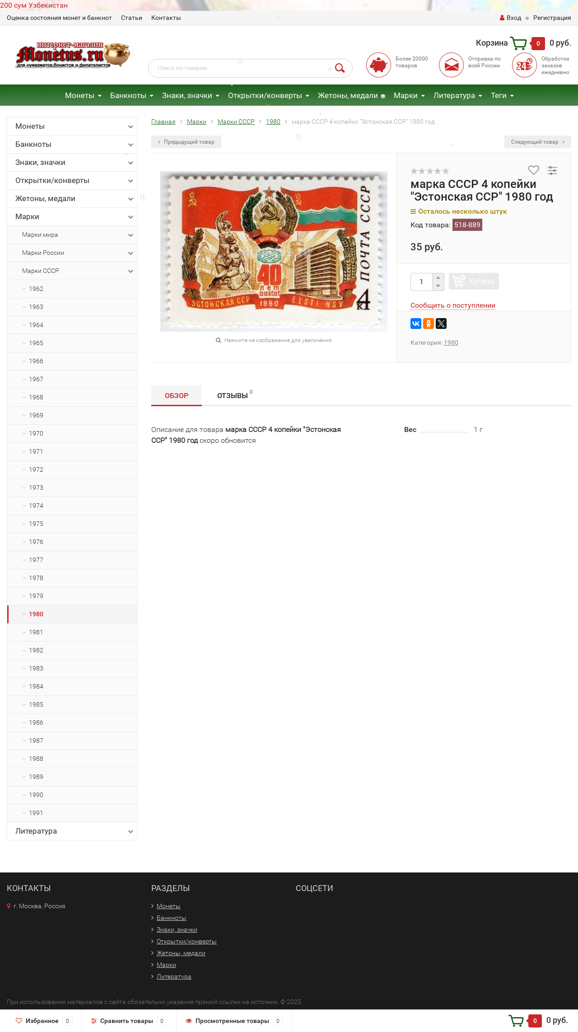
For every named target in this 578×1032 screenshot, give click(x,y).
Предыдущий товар (186, 142)
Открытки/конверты (265, 95)
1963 (36, 306)
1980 (36, 614)
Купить (481, 281)
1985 (36, 704)
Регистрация (552, 17)
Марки (406, 95)
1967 (36, 379)
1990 (36, 794)
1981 (36, 632)
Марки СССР (78, 271)
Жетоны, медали (348, 95)
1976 (36, 541)
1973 (36, 487)
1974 (36, 505)
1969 (36, 415)
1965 (36, 343)
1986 (36, 722)
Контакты (166, 17)
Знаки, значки (187, 95)
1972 (36, 469)
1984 (36, 686)
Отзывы (234, 394)
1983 (36, 668)
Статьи (131, 17)
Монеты (79, 95)
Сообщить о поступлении (452, 305)
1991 (36, 812)
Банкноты (128, 95)
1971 (36, 451)
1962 (36, 288)
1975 (36, 523)
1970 (36, 433)
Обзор (176, 395)
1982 (36, 650)
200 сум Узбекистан (34, 5)
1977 (36, 559)
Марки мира (78, 234)
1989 (36, 776)
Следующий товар (537, 142)
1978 (36, 578)
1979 (36, 596)
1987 (36, 740)
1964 (36, 324)
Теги (499, 95)
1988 (36, 758)
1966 (36, 361)
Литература (454, 95)
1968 (36, 397)
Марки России (78, 253)
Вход (510, 17)
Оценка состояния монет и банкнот (59, 17)
